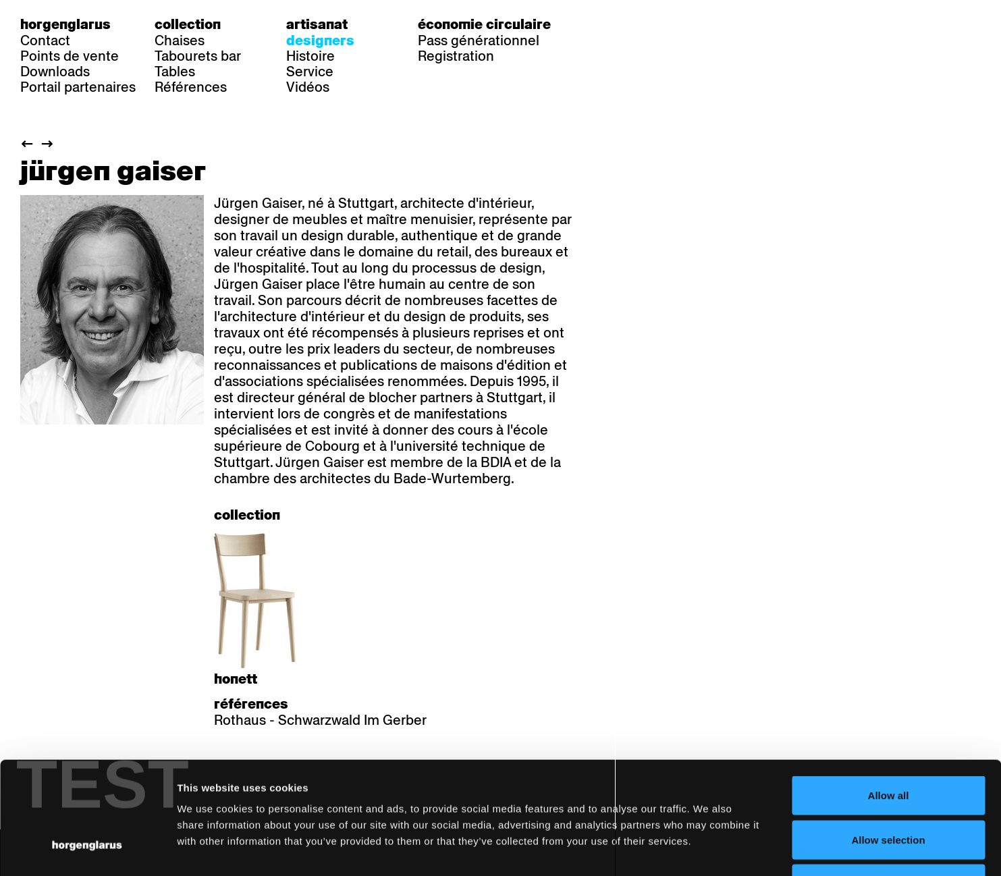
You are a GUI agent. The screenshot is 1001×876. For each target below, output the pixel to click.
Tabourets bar (198, 56)
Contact (45, 40)
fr (630, 24)
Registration (456, 56)
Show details (705, 849)
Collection (188, 24)
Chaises (180, 40)
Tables (175, 71)
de (603, 24)
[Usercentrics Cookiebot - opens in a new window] (87, 850)
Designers (320, 40)
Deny (888, 787)
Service (309, 71)
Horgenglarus (65, 24)
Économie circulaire (484, 24)
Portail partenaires (78, 87)
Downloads (55, 71)
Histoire (310, 56)
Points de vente (69, 56)
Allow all (888, 699)
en (657, 24)
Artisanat (317, 24)
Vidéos (307, 87)
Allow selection (888, 743)
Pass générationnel (478, 40)
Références (191, 87)
